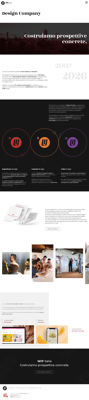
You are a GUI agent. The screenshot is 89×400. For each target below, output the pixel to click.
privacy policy (43, 389)
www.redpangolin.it (14, 394)
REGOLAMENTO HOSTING (33, 389)
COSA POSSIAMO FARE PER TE (44, 372)
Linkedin (39, 387)
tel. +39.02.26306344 (32, 387)
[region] (44, 177)
